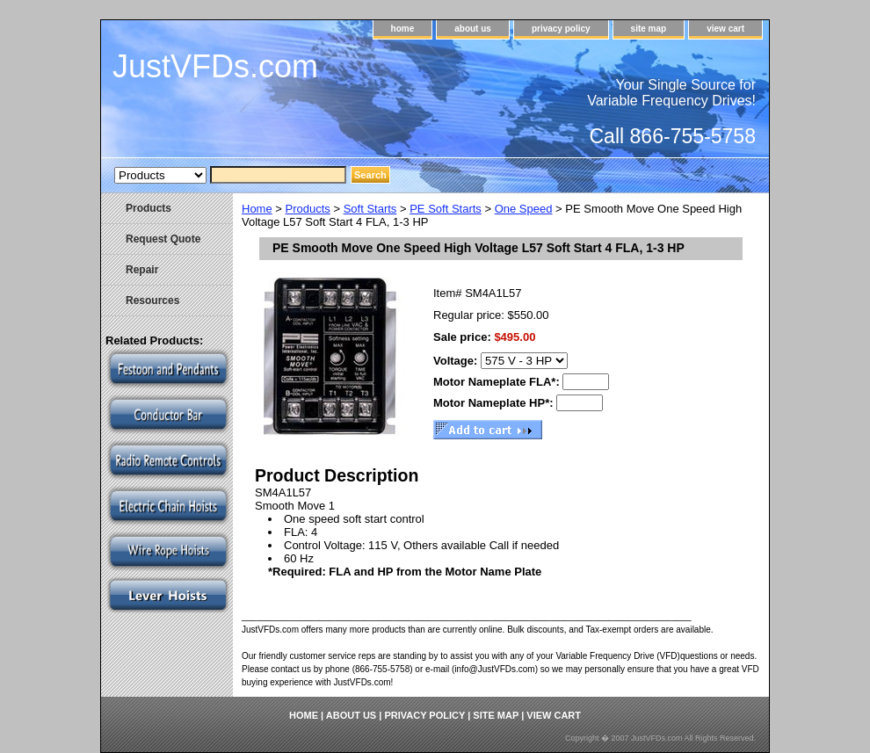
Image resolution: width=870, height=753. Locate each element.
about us (472, 28)
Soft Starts (370, 208)
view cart (725, 28)
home (403, 28)
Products (308, 208)
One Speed (524, 208)
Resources (152, 300)
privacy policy (561, 28)
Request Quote (163, 239)
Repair (142, 270)
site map (649, 28)
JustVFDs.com (215, 66)
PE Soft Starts (446, 208)
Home (257, 208)
